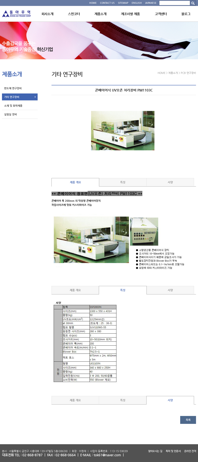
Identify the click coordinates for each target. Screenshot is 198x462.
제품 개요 (75, 182)
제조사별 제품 (130, 14)
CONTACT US (107, 2)
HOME (93, 2)
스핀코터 (74, 14)
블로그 (185, 14)
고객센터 (161, 14)
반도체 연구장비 (13, 88)
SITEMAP (123, 2)
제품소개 (100, 14)
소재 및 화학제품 (13, 105)
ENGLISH (137, 2)
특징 (122, 182)
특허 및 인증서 (173, 451)
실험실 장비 (10, 114)
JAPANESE (150, 2)
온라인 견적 (190, 451)
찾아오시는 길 (155, 451)
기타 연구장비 (11, 96)
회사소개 (47, 14)
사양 (170, 182)
